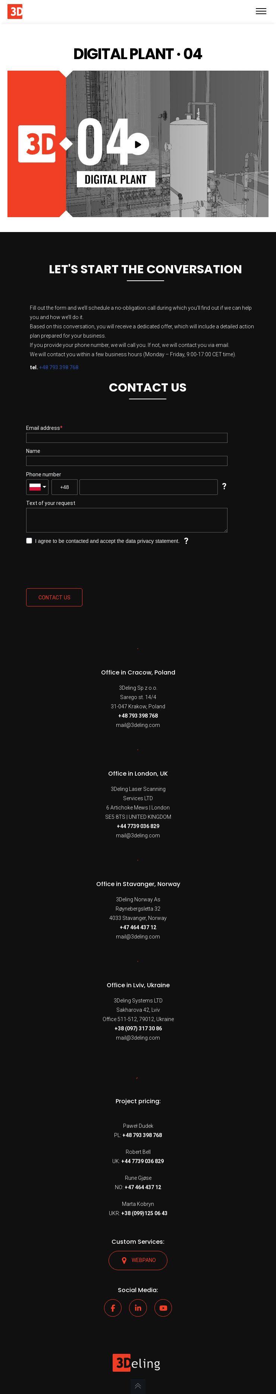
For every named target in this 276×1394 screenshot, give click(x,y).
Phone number (43, 474)
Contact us (54, 598)
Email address (43, 428)
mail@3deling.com (138, 725)
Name (33, 451)
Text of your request (50, 503)
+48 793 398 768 (58, 367)
